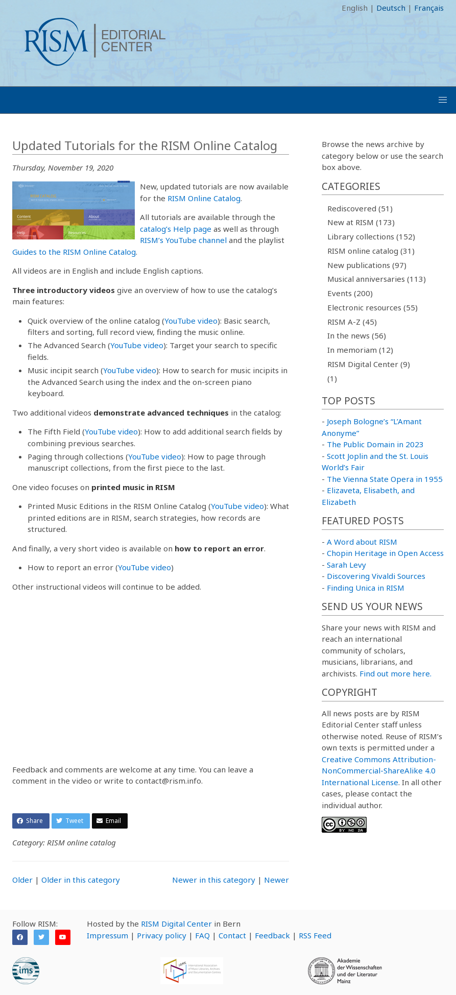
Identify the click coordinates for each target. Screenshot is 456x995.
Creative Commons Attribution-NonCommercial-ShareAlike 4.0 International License (379, 770)
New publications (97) (366, 265)
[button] (442, 100)
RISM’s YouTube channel (183, 240)
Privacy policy (161, 935)
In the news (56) (356, 335)
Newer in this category (213, 880)
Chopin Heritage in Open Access (385, 553)
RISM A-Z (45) (352, 322)
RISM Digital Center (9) (368, 364)
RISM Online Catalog (204, 198)
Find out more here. (395, 673)
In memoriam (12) (360, 350)
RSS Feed (315, 935)
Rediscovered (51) (360, 208)
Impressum (107, 935)
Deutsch (390, 8)
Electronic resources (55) (372, 307)
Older (22, 880)
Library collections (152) (371, 236)
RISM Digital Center (176, 923)
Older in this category (80, 880)
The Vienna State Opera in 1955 (385, 479)
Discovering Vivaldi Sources (376, 576)
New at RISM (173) (361, 222)
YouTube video (191, 321)
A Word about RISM (362, 542)
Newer (276, 880)
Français (429, 8)
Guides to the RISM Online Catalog (74, 252)
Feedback (272, 935)
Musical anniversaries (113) (376, 279)
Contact (232, 935)
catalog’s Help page (175, 229)
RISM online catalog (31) (371, 251)
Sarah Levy (346, 565)
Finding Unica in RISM (365, 588)
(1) (332, 378)
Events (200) (350, 293)
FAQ (202, 935)
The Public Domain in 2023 (375, 444)
